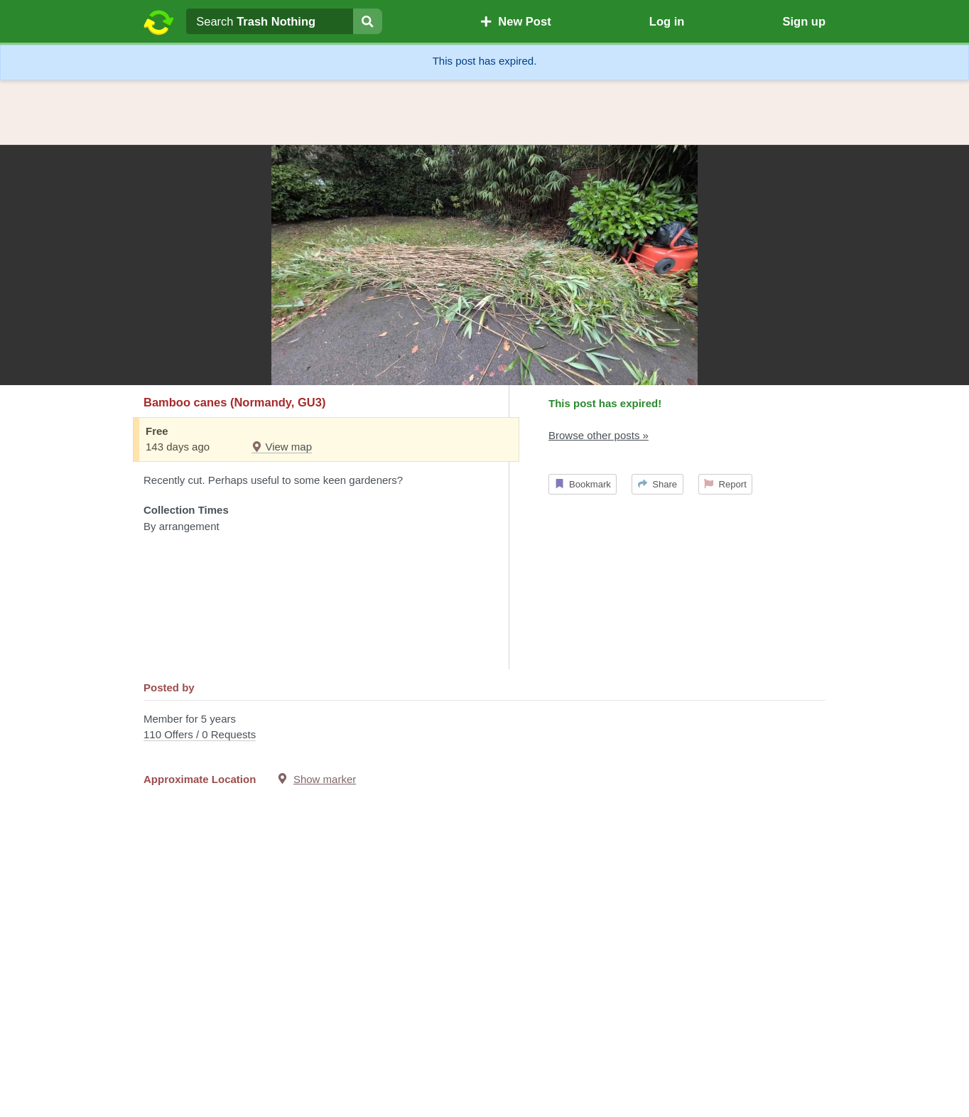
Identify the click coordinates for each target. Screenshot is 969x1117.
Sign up (803, 21)
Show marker (324, 779)
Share (657, 484)
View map (281, 447)
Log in (666, 21)
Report (725, 484)
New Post (515, 21)
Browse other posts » (598, 435)
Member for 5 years (484, 728)
